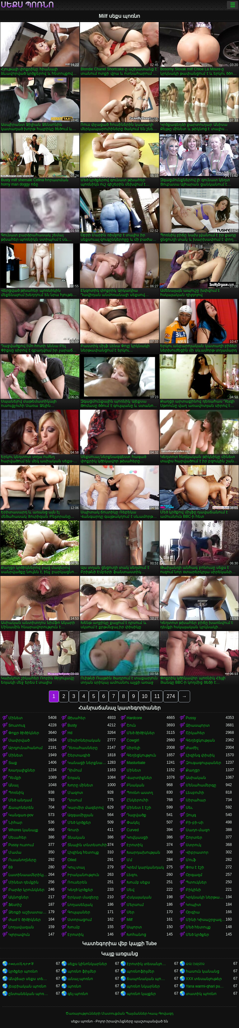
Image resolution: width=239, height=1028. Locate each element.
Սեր (130, 912)
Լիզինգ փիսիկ (200, 755)
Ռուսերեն (77, 882)
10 (145, 696)
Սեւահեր (17, 837)
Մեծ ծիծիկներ (141, 733)
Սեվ (130, 890)
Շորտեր (194, 837)
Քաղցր (193, 770)
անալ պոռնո (80, 979)
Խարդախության (143, 852)
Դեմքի (14, 778)
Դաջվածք (136, 815)
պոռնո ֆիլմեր (82, 971)
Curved (133, 830)
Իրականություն (83, 875)
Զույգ (191, 815)
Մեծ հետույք (198, 927)
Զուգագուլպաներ (203, 763)
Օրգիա (193, 912)
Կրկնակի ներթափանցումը (206, 897)
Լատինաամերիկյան (28, 875)
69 (10, 867)
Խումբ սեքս (138, 882)
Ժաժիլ (192, 748)
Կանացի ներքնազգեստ (87, 763)
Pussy (191, 718)
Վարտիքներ (139, 778)
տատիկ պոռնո (201, 994)
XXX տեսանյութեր (204, 979)
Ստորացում (80, 919)
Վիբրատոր (197, 852)
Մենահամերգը (201, 785)
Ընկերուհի (137, 800)
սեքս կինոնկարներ (87, 964)
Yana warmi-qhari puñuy (206, 986)
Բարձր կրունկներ (26, 890)
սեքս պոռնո (27, 5)
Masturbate (136, 763)
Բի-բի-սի (195, 822)
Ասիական (196, 778)
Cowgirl (133, 740)
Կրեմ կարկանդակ (145, 867)
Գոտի (73, 830)
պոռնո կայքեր (141, 994)
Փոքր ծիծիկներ (23, 733)
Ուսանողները (22, 860)
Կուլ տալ (76, 867)
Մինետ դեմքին (23, 882)
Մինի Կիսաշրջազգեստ (206, 919)
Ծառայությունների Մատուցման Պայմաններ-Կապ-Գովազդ (119, 1013)
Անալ (13, 785)
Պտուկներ (196, 882)
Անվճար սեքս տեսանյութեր (28, 979)
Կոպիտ (193, 905)
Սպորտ (134, 927)
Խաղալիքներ (21, 770)
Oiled (72, 860)
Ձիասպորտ (198, 725)
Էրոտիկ (135, 845)
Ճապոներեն (21, 807)
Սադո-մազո (198, 830)
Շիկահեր (195, 733)
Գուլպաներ (79, 912)
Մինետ (15, 718)
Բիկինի (193, 890)
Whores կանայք (23, 830)
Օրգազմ (194, 875)
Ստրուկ (193, 845)
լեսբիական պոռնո (27, 986)
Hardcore (134, 718)
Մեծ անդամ (20, 800)
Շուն (131, 725)
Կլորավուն (19, 934)
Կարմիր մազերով (86, 807)
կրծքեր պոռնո (23, 971)
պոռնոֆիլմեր (140, 971)
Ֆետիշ (15, 905)
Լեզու (132, 875)
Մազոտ (75, 792)
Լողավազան (21, 927)
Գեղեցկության (200, 740)
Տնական (76, 837)
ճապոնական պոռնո (146, 979)
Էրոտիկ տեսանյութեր (146, 964)
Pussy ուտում (21, 845)
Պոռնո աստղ (140, 792)
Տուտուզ (16, 725)
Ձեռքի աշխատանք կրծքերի (28, 912)
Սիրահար (196, 800)
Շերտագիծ (79, 755)
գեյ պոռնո (78, 994)
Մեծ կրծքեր (79, 822)
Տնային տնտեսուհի (87, 845)
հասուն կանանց (202, 971)
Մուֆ (191, 860)
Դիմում (75, 770)
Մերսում (135, 905)
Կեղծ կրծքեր (80, 890)
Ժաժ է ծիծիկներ (24, 919)
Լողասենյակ (80, 905)
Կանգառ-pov (20, 815)
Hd (70, 733)
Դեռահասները (83, 748)
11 (157, 696)
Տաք (12, 763)
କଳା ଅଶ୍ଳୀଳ (195, 964)
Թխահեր (77, 718)
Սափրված (19, 740)
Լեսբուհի (195, 792)
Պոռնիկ (16, 792)
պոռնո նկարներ (143, 986)
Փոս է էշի (195, 867)
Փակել (133, 822)
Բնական (135, 785)
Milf (130, 919)
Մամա (14, 852)
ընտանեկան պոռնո (28, 994)
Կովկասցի (137, 837)
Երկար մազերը (83, 897)
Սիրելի (133, 748)
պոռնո (74, 986)
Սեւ (189, 807)
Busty (72, 725)
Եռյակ (74, 778)
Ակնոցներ (18, 897)
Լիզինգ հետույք (83, 852)
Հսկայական (139, 897)
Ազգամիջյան (80, 815)
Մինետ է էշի (139, 807)
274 (170, 696)
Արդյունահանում (25, 748)
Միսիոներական (84, 740)
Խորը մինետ (80, 785)
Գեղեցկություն (141, 755)
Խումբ (74, 927)
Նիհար (15, 822)
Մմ (129, 860)
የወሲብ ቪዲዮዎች (21, 964)
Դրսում (75, 800)
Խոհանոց (136, 934)
